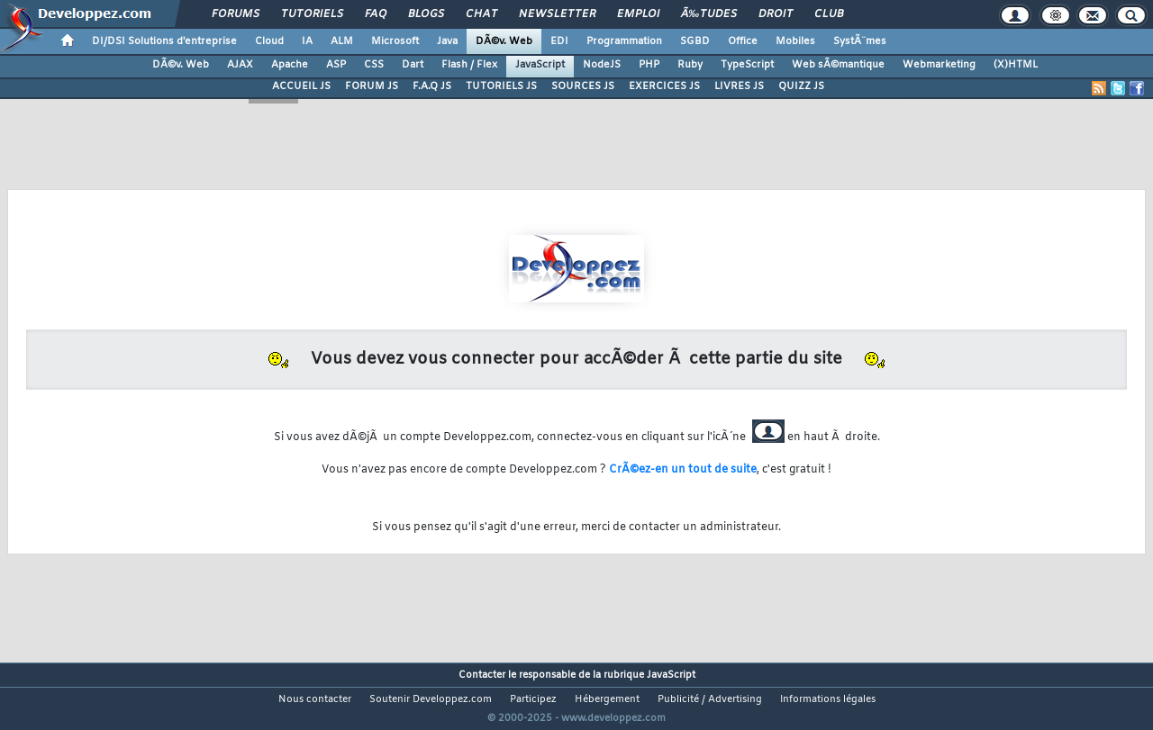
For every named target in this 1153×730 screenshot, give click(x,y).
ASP (336, 65)
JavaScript (540, 65)
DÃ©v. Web (504, 41)
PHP (649, 65)
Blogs (426, 14)
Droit (775, 14)
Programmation (624, 41)
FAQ (375, 14)
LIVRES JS (739, 86)
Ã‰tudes (709, 14)
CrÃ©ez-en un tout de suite (683, 470)
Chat (481, 14)
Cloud (269, 41)
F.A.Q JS (432, 86)
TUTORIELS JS (501, 86)
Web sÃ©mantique (838, 65)
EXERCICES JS (664, 86)
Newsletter (557, 14)
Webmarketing (939, 65)
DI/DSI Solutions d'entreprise (164, 41)
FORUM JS (371, 86)
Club (829, 14)
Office (743, 41)
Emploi (638, 14)
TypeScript (747, 65)
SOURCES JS (582, 86)
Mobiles (795, 41)
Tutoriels (312, 14)
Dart (412, 65)
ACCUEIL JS (301, 86)
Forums (235, 14)
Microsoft (395, 41)
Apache (289, 65)
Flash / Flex (469, 65)
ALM (342, 41)
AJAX (240, 65)
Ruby (690, 65)
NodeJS (602, 65)
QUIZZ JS (801, 86)
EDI (559, 41)
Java (447, 41)
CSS (374, 65)
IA (307, 41)
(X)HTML (1016, 65)
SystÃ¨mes (859, 41)
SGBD (695, 41)
